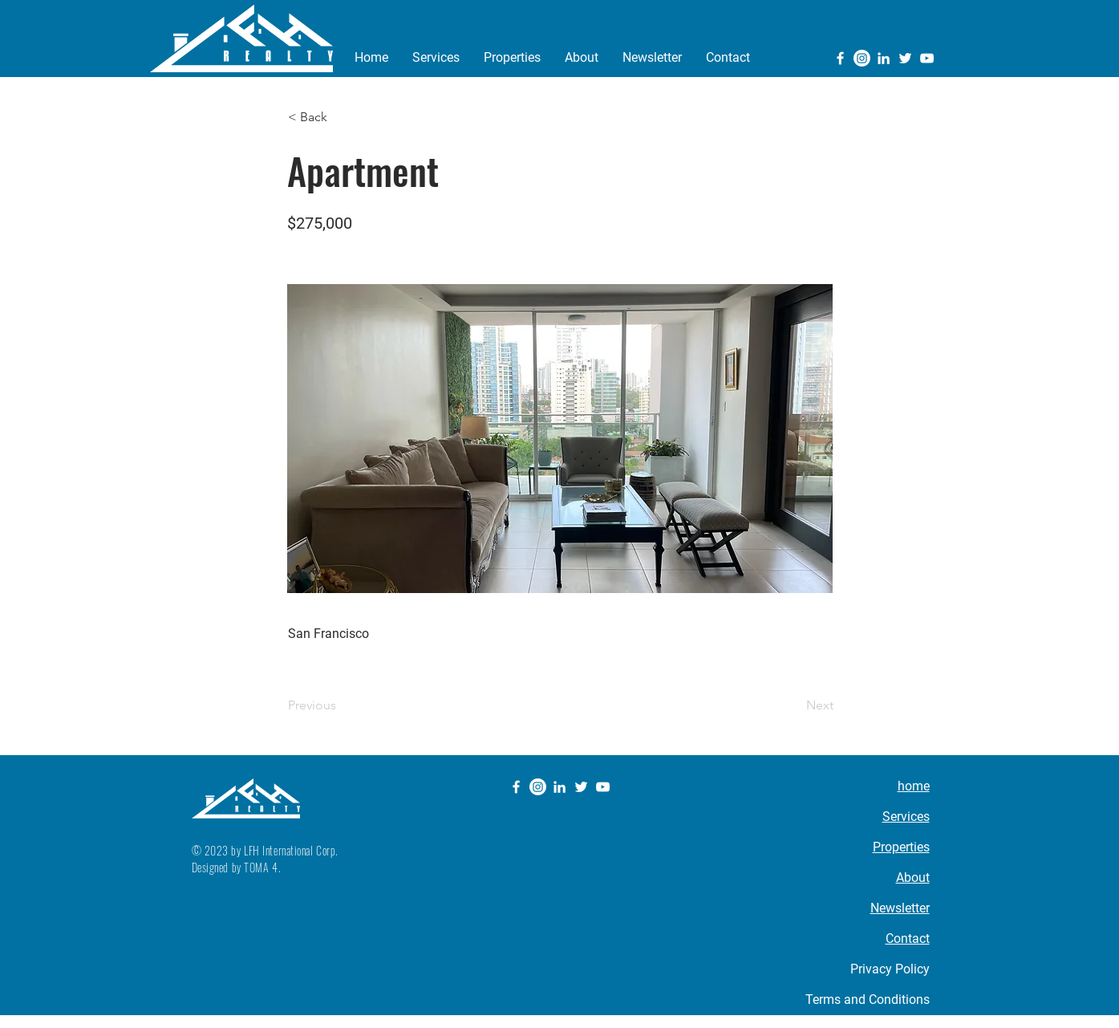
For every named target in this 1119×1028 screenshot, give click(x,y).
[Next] (793, 705)
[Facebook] (840, 58)
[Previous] (341, 705)
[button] (341, 117)
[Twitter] (905, 58)
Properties (901, 847)
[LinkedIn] (883, 58)
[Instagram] (861, 58)
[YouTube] (926, 58)
